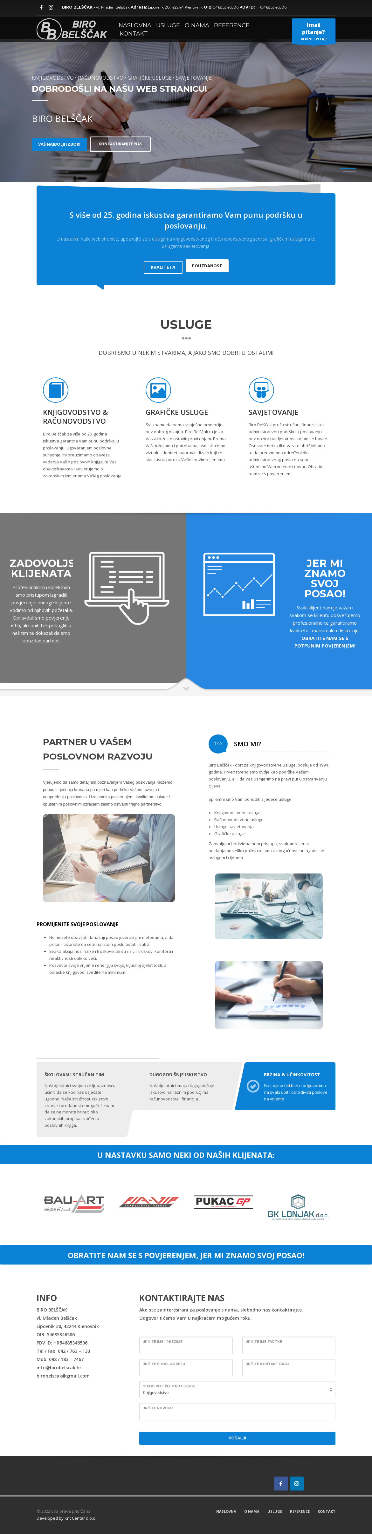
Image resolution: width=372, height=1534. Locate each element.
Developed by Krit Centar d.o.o (66, 1518)
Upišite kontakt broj (267, 1364)
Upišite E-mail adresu (163, 1364)
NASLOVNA (226, 1511)
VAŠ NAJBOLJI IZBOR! (59, 144)
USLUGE (274, 1511)
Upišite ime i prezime (162, 1341)
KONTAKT (326, 1511)
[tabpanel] (186, 91)
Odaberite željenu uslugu (168, 1386)
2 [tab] (350, 172)
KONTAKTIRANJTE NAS (124, 144)
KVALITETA (163, 264)
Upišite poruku (157, 1408)
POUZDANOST (207, 264)
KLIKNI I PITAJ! (313, 32)
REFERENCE (300, 1511)
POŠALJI (237, 1437)
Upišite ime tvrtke (263, 1341)
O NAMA (251, 1511)
